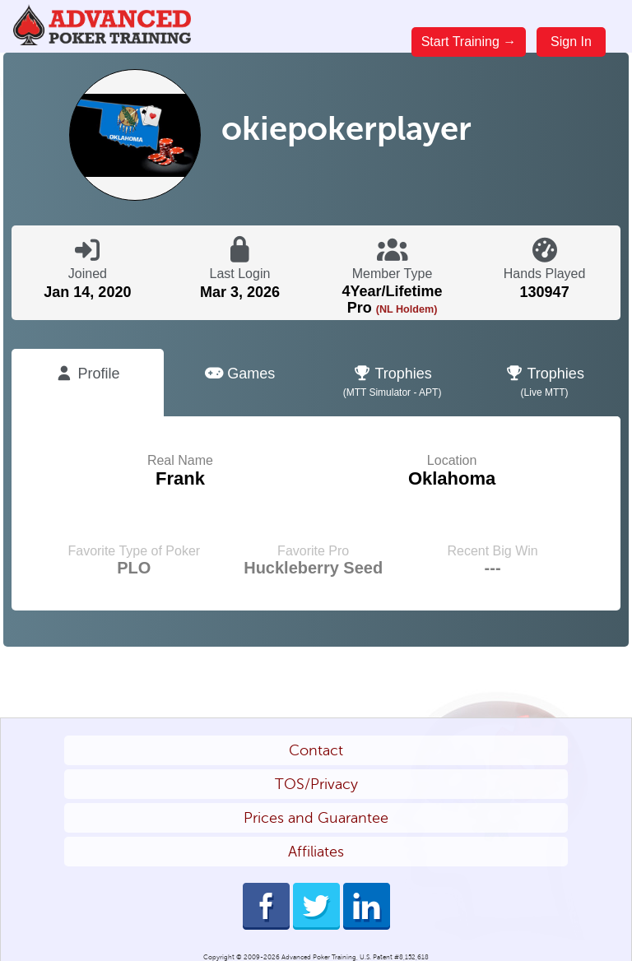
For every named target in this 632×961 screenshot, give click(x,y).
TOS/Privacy (316, 784)
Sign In (571, 42)
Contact (316, 750)
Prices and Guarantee (316, 818)
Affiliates (316, 851)
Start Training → (469, 42)
